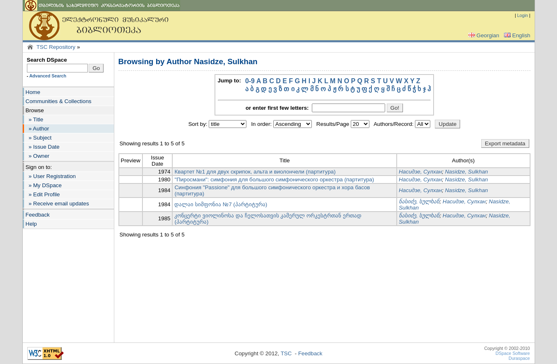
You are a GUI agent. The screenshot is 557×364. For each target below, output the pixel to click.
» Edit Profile (43, 194)
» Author (37, 128)
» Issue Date (43, 147)
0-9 (250, 80)
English (516, 35)
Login (522, 15)
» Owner (38, 156)
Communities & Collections (59, 101)
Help (31, 224)
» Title (34, 119)
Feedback (38, 215)
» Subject (39, 138)
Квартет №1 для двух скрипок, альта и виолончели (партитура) (254, 172)
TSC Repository (55, 47)
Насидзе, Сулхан (420, 172)
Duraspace (519, 358)
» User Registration (51, 176)
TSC (286, 353)
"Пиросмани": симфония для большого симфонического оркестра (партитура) (274, 179)
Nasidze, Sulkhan (466, 172)
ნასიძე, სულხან (419, 201)
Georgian (483, 35)
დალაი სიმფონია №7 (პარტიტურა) (220, 204)
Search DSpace (47, 60)
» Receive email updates (57, 203)
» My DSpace (44, 185)
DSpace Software (513, 353)
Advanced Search (47, 75)
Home (33, 92)
